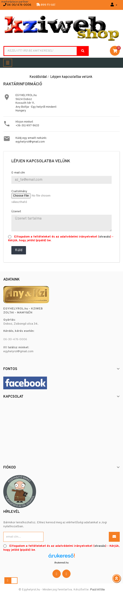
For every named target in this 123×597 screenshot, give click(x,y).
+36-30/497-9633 (27, 125)
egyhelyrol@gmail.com (30, 142)
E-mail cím (18, 173)
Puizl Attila (97, 590)
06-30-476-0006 (15, 339)
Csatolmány (19, 191)
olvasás (104, 237)
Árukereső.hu (61, 562)
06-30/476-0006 (19, 5)
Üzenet (16, 211)
